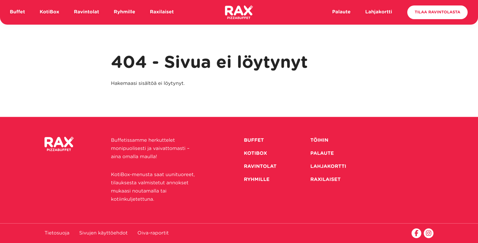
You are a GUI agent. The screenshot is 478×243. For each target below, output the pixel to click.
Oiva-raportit (153, 233)
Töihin (319, 140)
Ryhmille (124, 12)
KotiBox (49, 12)
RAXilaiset (325, 179)
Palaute (341, 12)
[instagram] (428, 233)
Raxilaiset (162, 12)
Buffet (17, 12)
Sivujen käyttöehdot (103, 233)
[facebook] (416, 233)
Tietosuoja (57, 233)
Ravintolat (86, 12)
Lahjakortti (378, 12)
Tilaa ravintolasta (437, 12)
